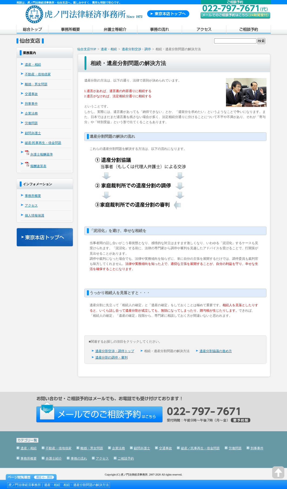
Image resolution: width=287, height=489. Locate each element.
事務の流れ (159, 30)
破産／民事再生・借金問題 (200, 448)
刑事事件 (31, 104)
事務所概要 (70, 30)
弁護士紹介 (115, 30)
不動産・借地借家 (38, 74)
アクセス (204, 30)
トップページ (32, 30)
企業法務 (31, 113)
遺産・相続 (33, 64)
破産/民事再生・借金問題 (43, 143)
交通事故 (31, 94)
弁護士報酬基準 (41, 154)
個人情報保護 (34, 215)
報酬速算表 (38, 166)
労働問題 (31, 123)
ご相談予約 (248, 30)
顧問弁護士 (33, 133)
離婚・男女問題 (36, 84)
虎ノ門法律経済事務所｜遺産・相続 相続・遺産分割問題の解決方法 (58, 485)
